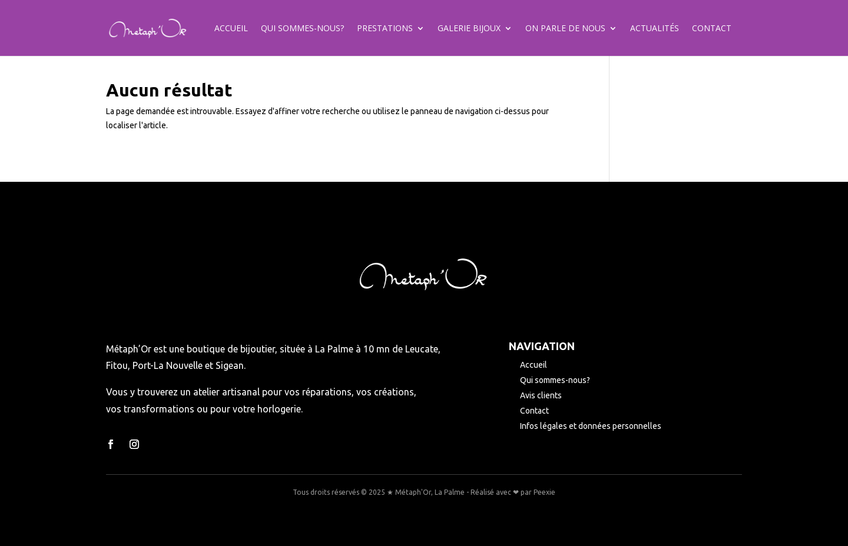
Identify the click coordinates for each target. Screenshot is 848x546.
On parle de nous (565, 29)
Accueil (231, 29)
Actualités (654, 29)
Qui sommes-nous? (302, 29)
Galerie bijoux (469, 29)
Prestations (385, 29)
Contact (711, 29)
